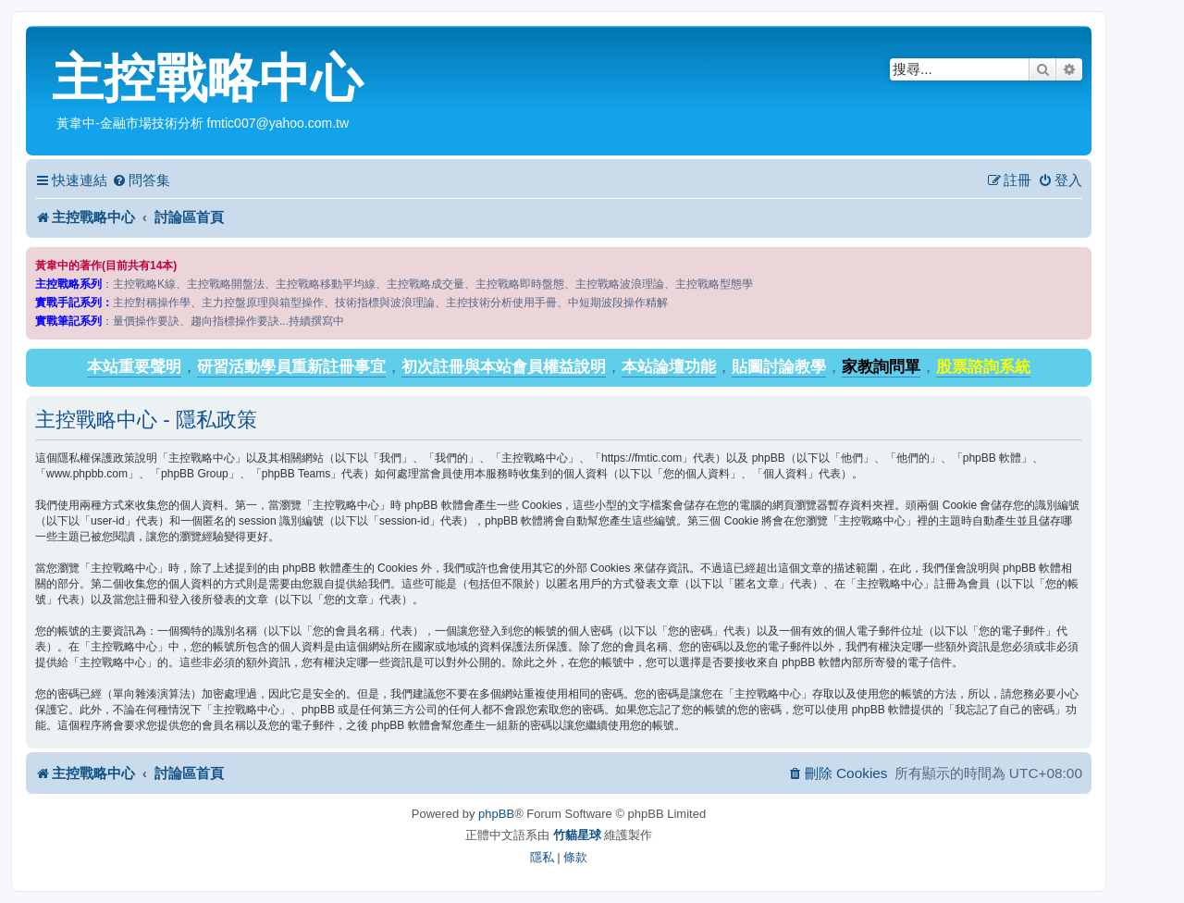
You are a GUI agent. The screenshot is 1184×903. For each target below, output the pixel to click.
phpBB (496, 814)
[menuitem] (141, 180)
